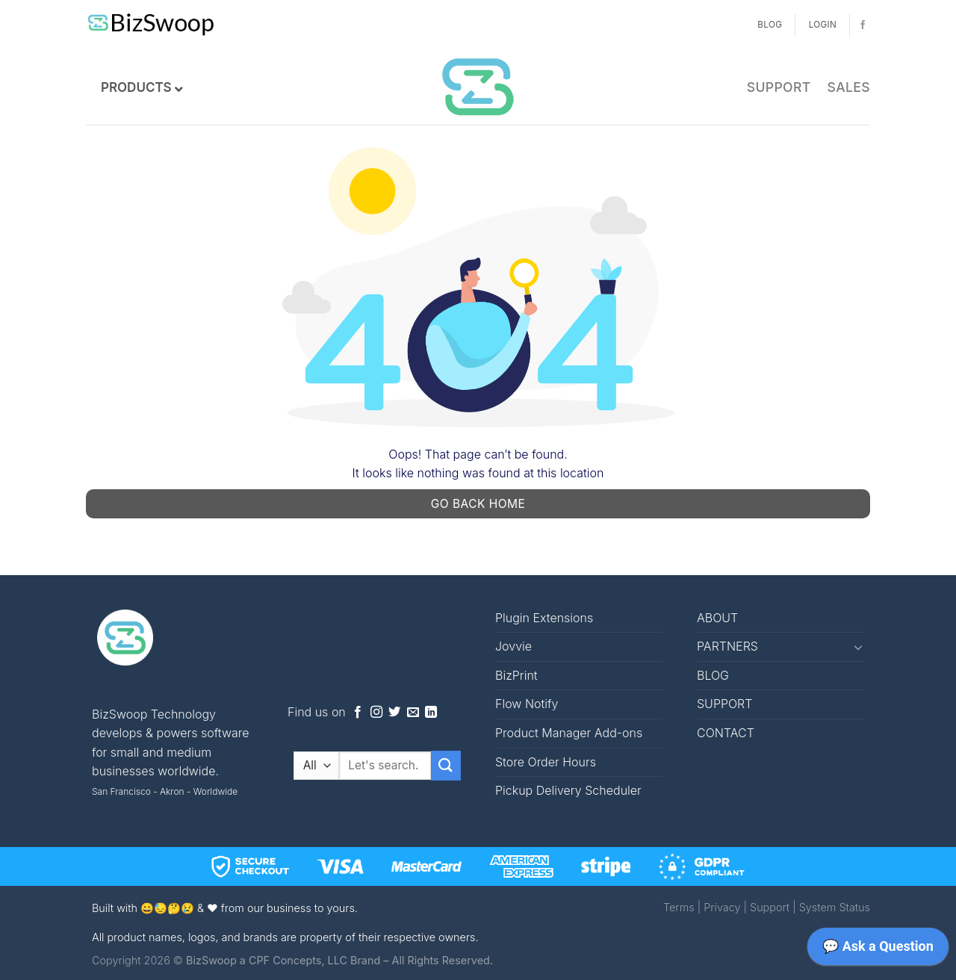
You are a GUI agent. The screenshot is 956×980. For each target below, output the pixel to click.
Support (769, 907)
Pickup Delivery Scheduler (568, 790)
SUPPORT (779, 87)
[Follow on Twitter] (394, 712)
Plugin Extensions (544, 617)
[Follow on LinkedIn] (431, 712)
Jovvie (513, 646)
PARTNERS (727, 646)
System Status (834, 907)
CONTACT (725, 732)
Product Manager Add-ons (568, 732)
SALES (849, 87)
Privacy (722, 907)
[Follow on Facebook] (862, 25)
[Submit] (446, 765)
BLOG (713, 675)
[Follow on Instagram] (376, 712)
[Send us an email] (413, 712)
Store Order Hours (545, 761)
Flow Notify (526, 703)
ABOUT (717, 617)
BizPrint (516, 675)
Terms (679, 907)
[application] (878, 950)
